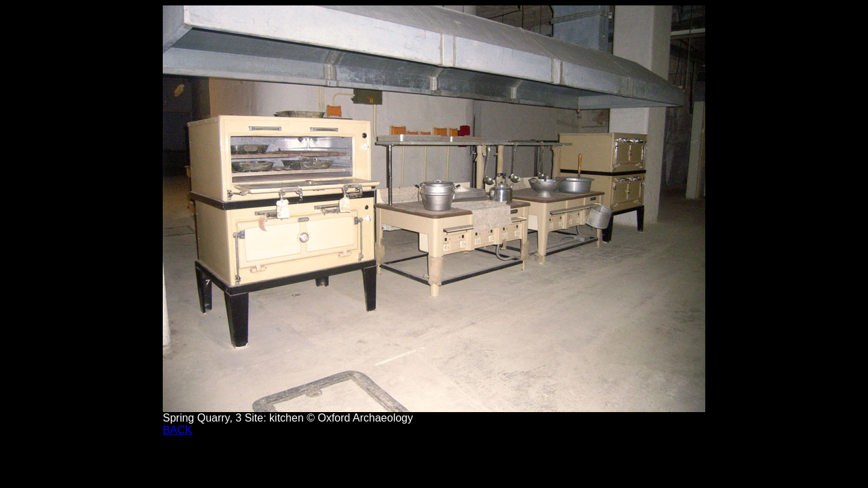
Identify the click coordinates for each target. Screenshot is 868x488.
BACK (178, 430)
